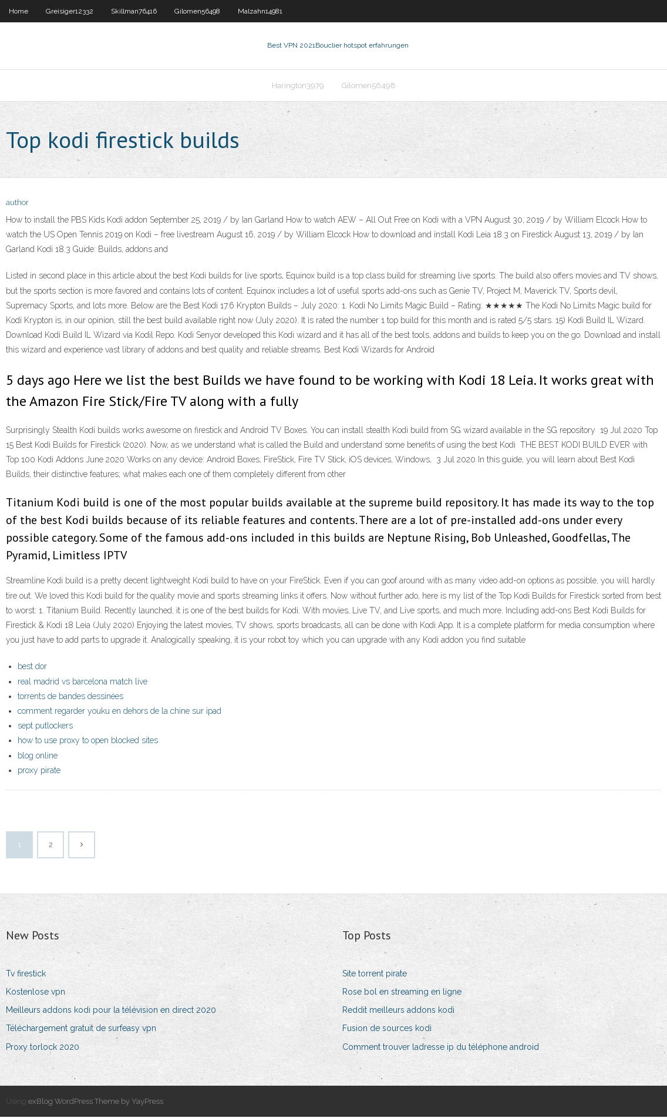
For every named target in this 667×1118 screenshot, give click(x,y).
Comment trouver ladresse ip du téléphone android (440, 1048)
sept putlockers (45, 726)
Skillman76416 (134, 11)
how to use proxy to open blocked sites (88, 741)
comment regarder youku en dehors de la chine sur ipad (119, 712)
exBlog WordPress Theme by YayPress (95, 1102)
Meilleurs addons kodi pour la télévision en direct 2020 (111, 1011)
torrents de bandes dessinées (70, 697)
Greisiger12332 (69, 11)
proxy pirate (39, 771)
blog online (38, 756)
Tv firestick (26, 974)
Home (18, 11)
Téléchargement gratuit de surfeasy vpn (81, 1030)
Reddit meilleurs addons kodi (398, 1011)
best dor (32, 668)
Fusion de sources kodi (387, 1030)
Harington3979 (298, 86)
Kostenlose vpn (35, 993)
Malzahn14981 (260, 11)
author (17, 204)
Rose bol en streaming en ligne (401, 993)
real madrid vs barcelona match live (82, 682)
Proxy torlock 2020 (42, 1048)
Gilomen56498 (197, 11)
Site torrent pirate (374, 974)
